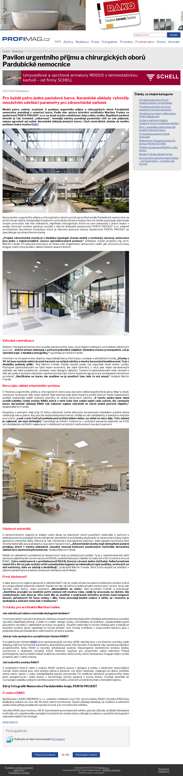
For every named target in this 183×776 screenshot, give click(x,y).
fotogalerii (58, 739)
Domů (6, 51)
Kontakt (174, 42)
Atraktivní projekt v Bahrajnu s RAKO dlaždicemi (157, 115)
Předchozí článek (45, 754)
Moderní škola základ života (155, 154)
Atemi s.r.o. (103, 767)
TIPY (57, 42)
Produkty (126, 42)
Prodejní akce (144, 42)
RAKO (34, 124)
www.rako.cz (10, 722)
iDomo (161, 42)
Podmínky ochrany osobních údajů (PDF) (19, 768)
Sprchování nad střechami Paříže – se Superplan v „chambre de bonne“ (159, 161)
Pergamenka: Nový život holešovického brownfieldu (155, 102)
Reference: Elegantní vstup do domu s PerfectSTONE (157, 142)
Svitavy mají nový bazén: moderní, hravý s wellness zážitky (159, 122)
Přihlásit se (163, 771)
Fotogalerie (110, 42)
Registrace (163, 769)
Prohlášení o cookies (19, 772)
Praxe (95, 42)
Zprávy (68, 42)
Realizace (82, 42)
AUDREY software (112, 770)
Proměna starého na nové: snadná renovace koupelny (155, 108)
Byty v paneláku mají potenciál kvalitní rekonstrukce (157, 129)
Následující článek (86, 754)
